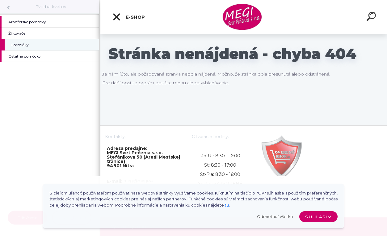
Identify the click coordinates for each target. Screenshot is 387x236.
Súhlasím (318, 216)
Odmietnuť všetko (275, 216)
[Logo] (243, 17)
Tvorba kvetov (51, 6)
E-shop (128, 17)
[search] (372, 17)
